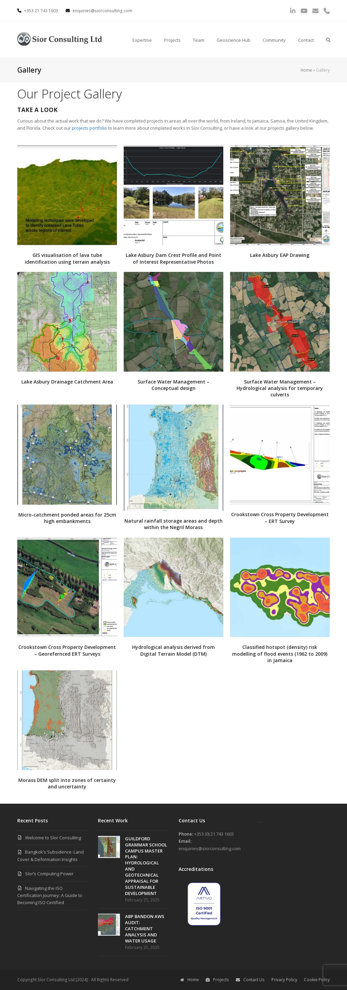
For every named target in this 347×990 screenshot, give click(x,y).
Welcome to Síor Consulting (53, 838)
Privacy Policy (284, 980)
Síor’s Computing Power (49, 874)
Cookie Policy (317, 980)
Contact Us (250, 980)
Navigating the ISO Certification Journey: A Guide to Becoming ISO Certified (49, 895)
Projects (217, 980)
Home (306, 70)
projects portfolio (89, 128)
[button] (328, 40)
